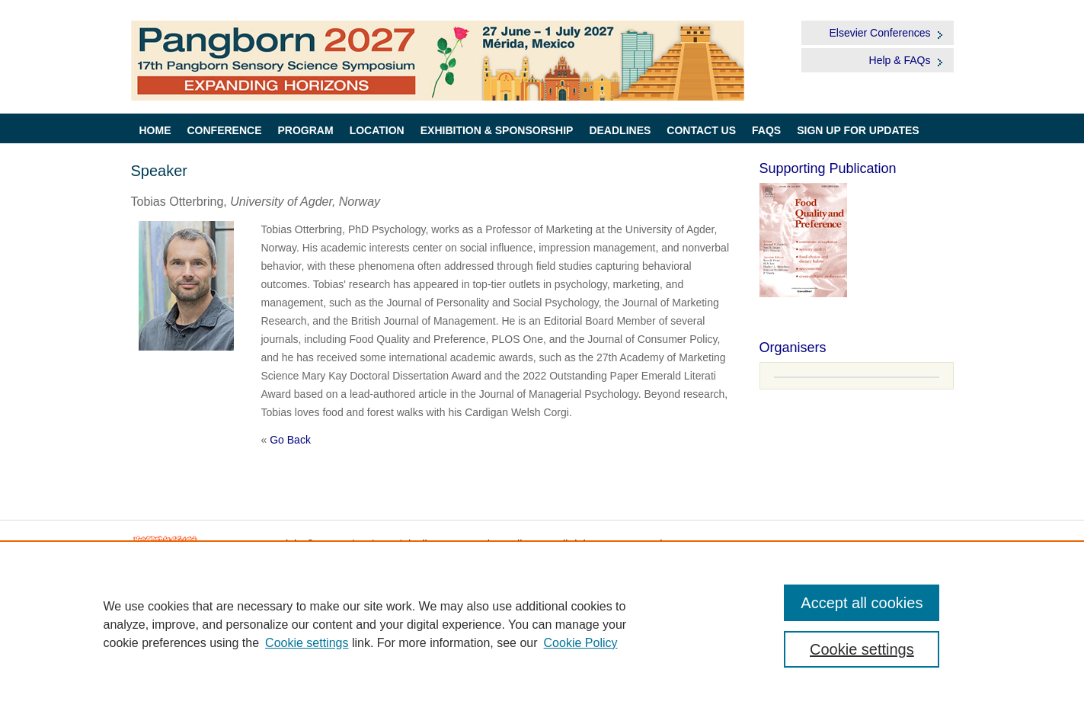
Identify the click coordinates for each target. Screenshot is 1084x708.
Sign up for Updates (858, 130)
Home (155, 130)
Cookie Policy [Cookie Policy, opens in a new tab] (581, 642)
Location (377, 130)
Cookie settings (306, 642)
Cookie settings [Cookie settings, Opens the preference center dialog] (862, 649)
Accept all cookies (862, 602)
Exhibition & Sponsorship (497, 130)
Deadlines (620, 130)
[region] (542, 624)
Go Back (290, 440)
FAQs (766, 130)
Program (306, 130)
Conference (224, 130)
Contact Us (701, 130)
